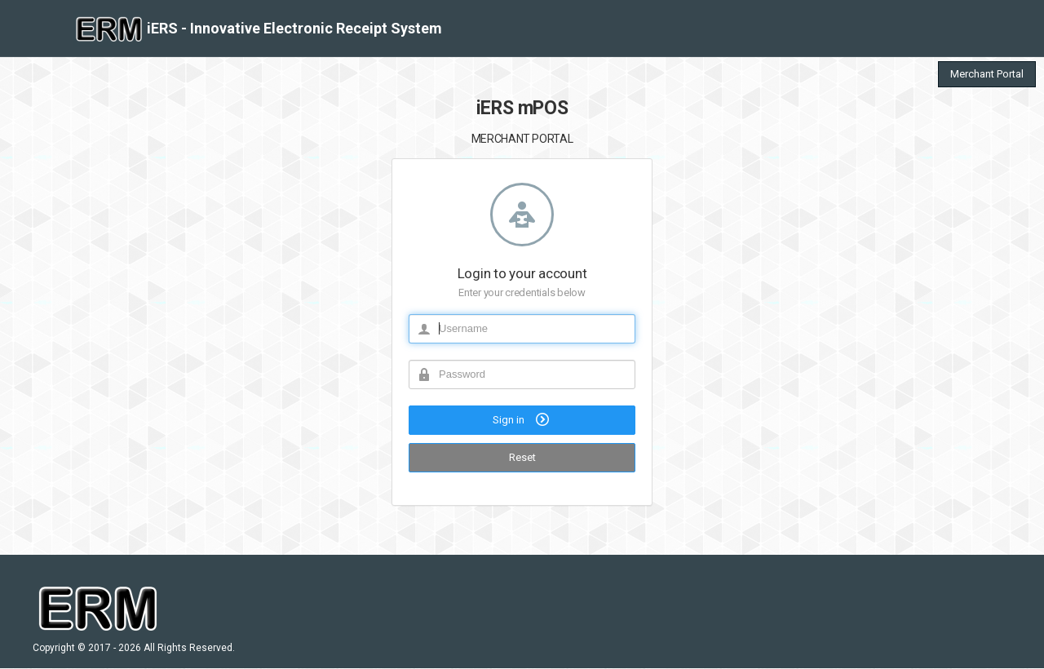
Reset (522, 457)
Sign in (522, 419)
